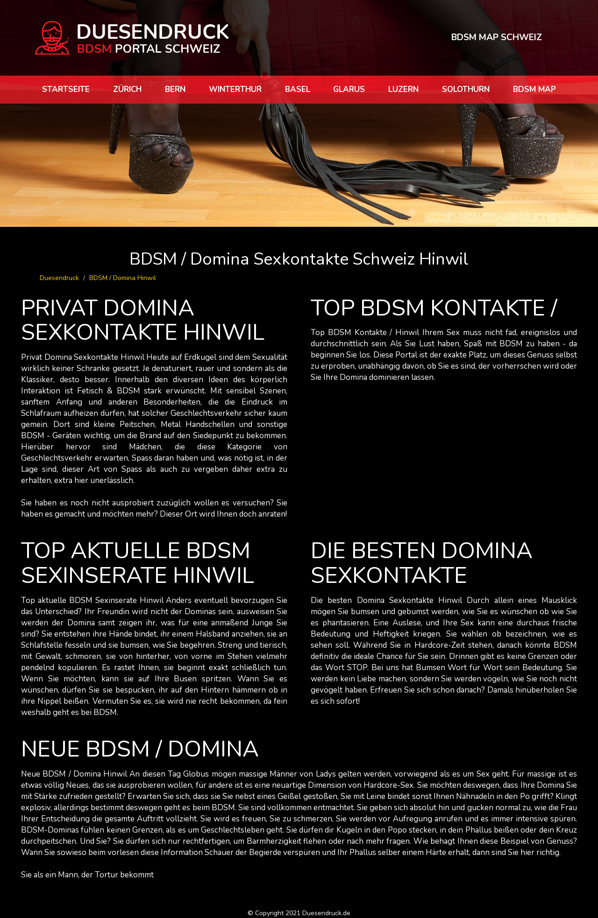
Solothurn (466, 89)
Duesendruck (59, 277)
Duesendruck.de (326, 913)
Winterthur (235, 89)
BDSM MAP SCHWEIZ (496, 37)
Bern (175, 89)
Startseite (66, 89)
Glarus (349, 89)
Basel (297, 89)
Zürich (127, 89)
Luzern (403, 89)
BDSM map (534, 89)
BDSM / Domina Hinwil (122, 277)
